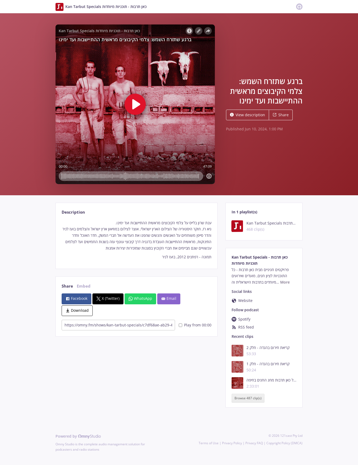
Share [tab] (67, 286)
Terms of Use (209, 443)
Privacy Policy (232, 443)
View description (247, 114)
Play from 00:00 (195, 324)
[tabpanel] (136, 240)
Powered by (78, 436)
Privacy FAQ (254, 443)
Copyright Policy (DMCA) (284, 443)
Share (281, 114)
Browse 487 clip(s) (248, 398)
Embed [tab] (84, 286)
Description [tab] (73, 212)
